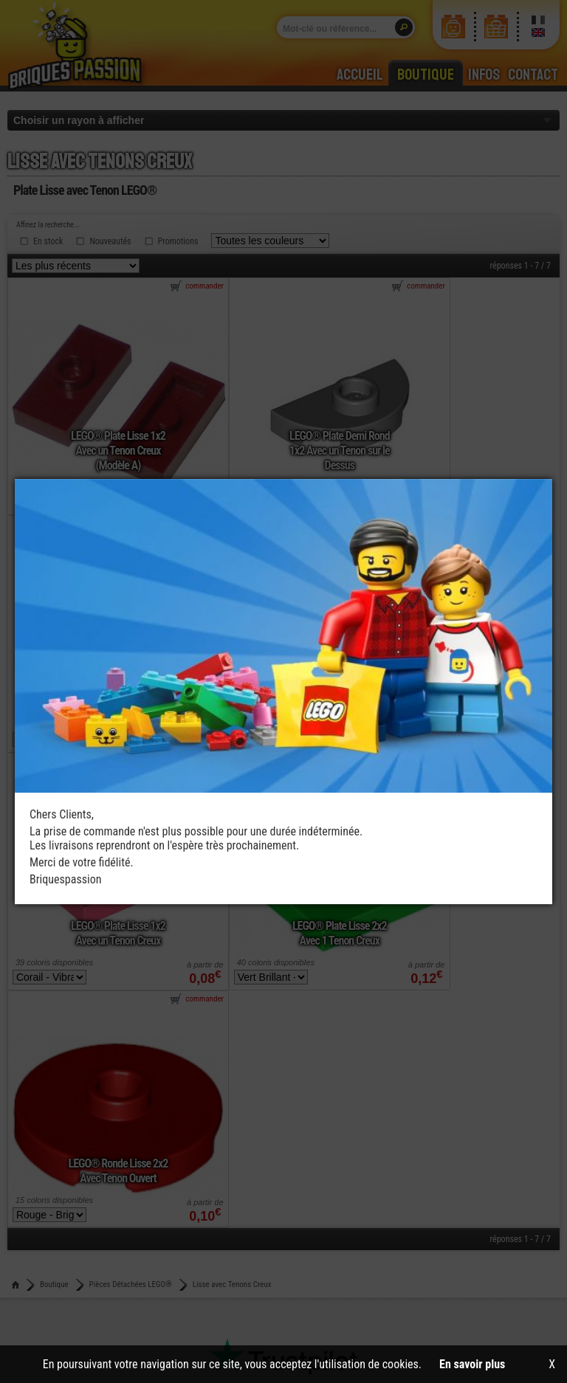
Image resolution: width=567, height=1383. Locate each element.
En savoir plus (472, 1364)
